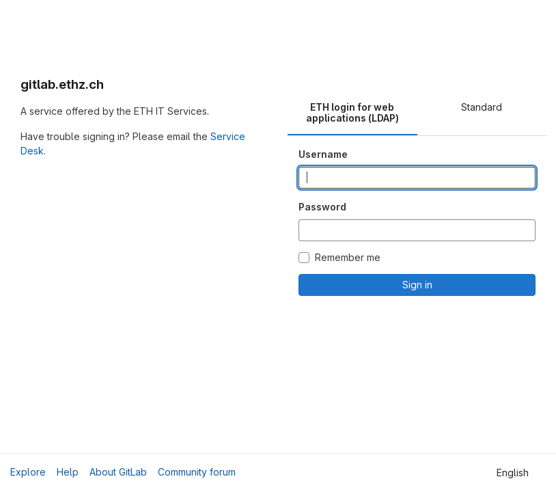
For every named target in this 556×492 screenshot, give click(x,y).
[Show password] (525, 230)
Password (322, 207)
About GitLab (118, 472)
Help (68, 472)
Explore (28, 472)
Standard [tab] (481, 107)
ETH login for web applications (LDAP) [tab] (352, 112)
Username (323, 154)
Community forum (197, 472)
